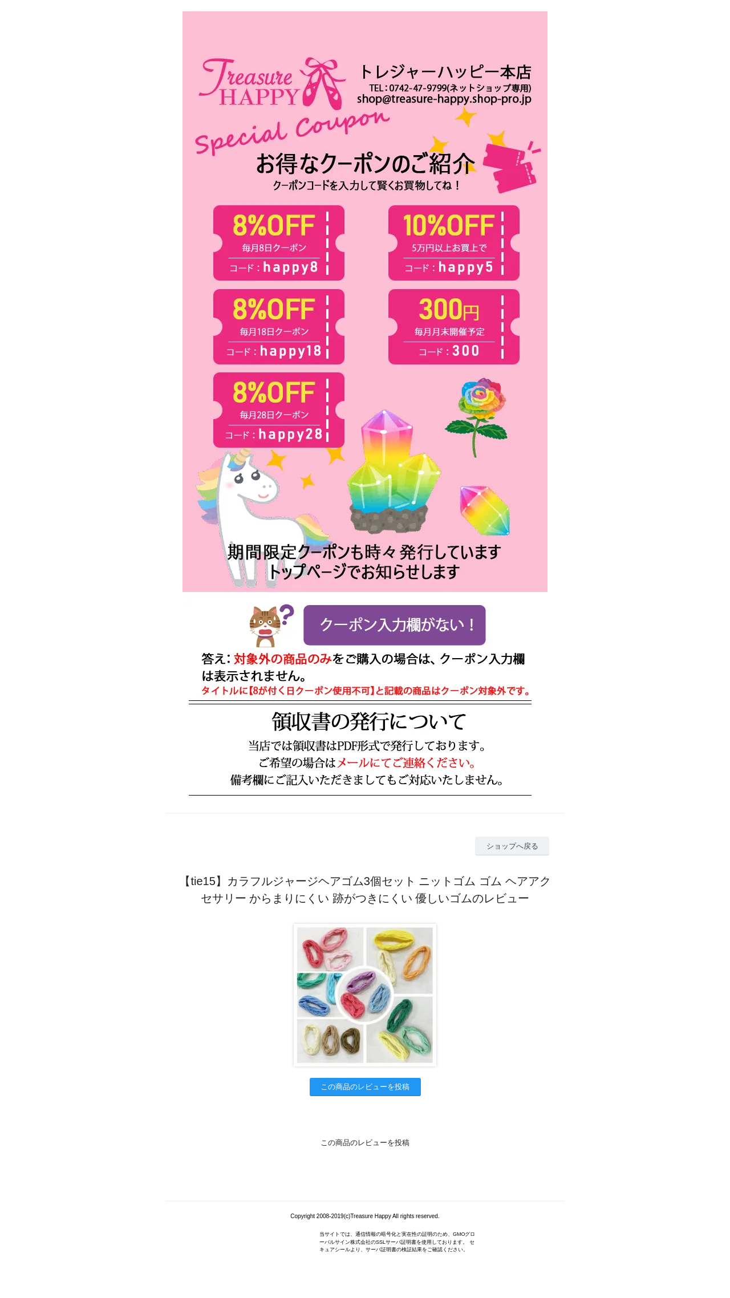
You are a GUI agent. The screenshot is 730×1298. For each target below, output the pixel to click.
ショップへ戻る (512, 846)
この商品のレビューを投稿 (365, 1086)
